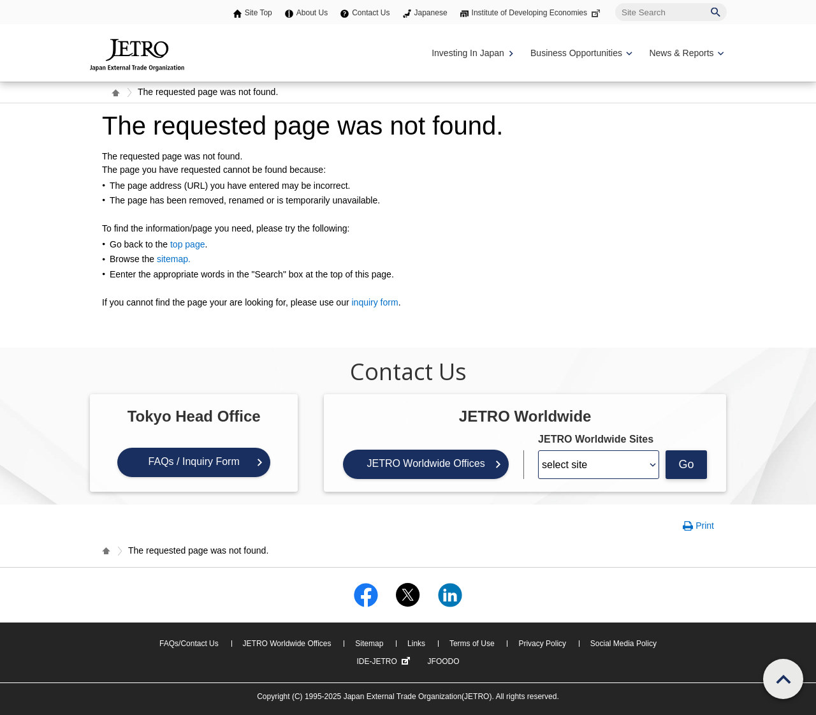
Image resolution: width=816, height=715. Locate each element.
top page (187, 244)
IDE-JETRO (384, 661)
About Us (312, 12)
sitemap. (174, 259)
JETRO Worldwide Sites (595, 439)
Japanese (431, 12)
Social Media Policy (623, 643)
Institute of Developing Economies (537, 12)
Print (705, 525)
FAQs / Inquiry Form (194, 461)
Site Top (258, 12)
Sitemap (369, 643)
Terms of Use (472, 643)
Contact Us (371, 12)
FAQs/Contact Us (189, 643)
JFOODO (444, 661)
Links (416, 643)
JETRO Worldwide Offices (425, 463)
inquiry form (374, 302)
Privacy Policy (542, 643)
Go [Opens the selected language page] (686, 464)
